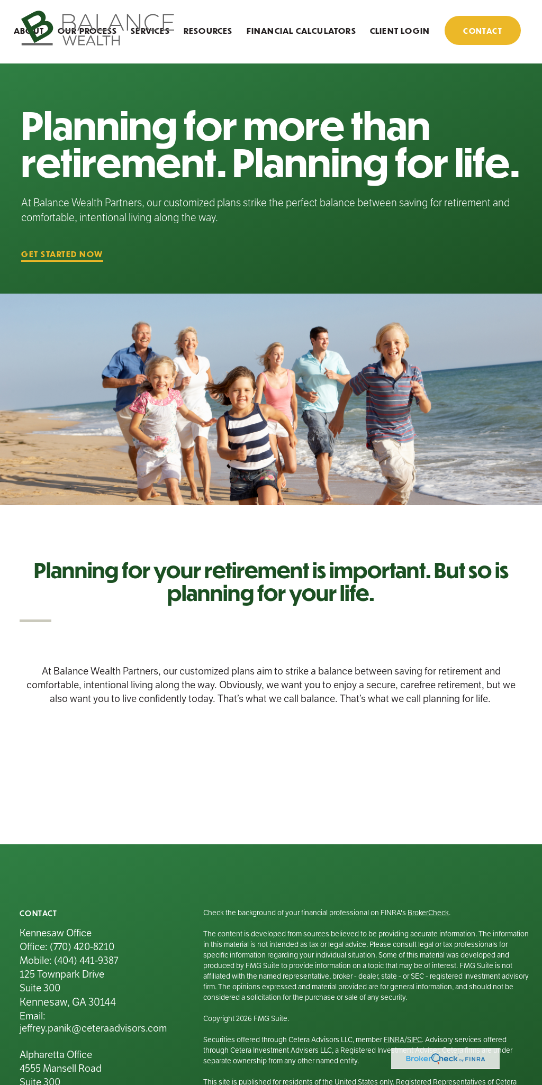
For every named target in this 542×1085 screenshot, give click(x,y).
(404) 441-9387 (86, 960)
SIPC (414, 1039)
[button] (208, 30)
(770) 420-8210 (82, 947)
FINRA (394, 1039)
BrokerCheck (428, 912)
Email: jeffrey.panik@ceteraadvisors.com (93, 1022)
